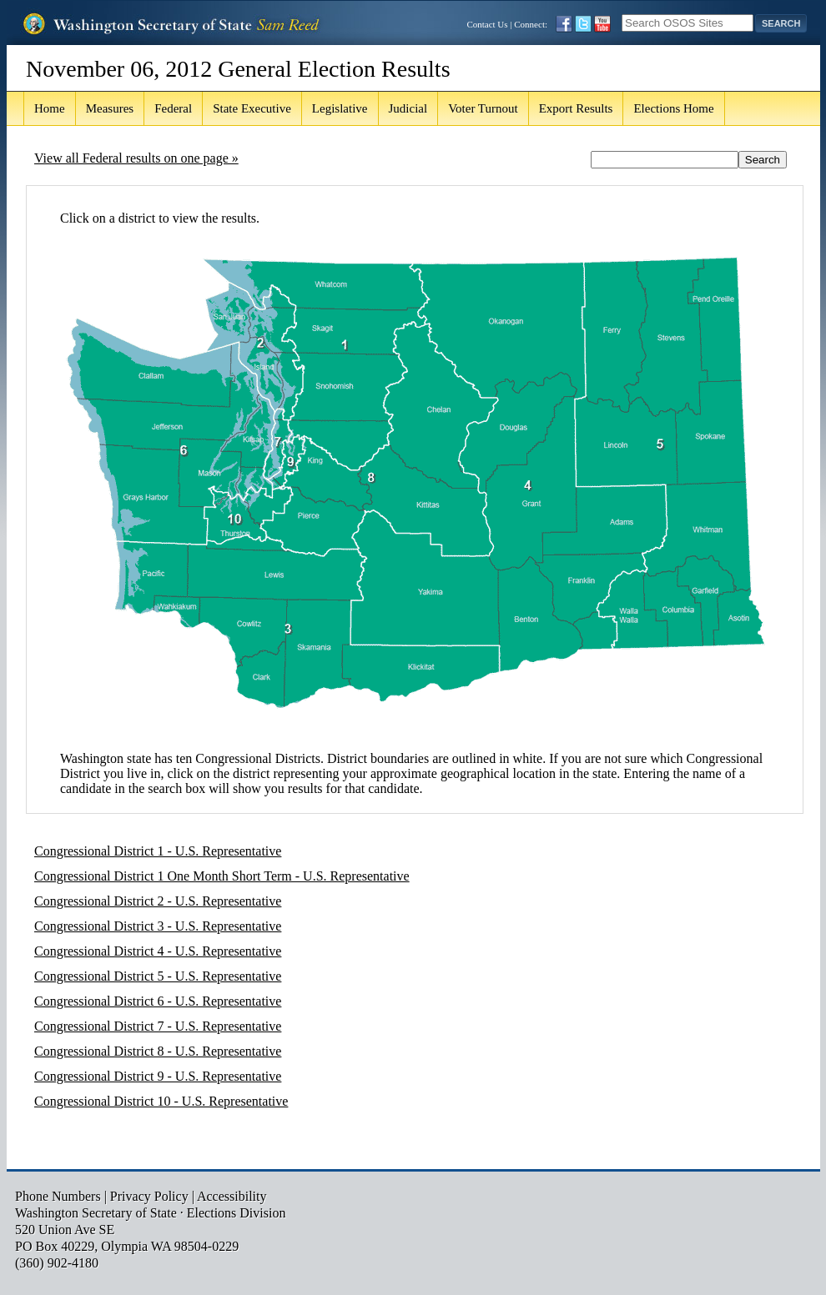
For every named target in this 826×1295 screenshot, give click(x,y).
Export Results (576, 108)
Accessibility (232, 1196)
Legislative (340, 108)
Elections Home (673, 108)
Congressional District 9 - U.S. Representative (157, 1076)
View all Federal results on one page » (136, 158)
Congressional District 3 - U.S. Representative (157, 926)
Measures (109, 108)
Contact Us (486, 24)
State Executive (252, 108)
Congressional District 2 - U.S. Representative (157, 901)
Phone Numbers (58, 1196)
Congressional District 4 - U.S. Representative (157, 951)
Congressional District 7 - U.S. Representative (157, 1026)
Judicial (408, 108)
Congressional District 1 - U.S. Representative (157, 851)
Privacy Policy (149, 1196)
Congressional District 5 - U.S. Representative (157, 976)
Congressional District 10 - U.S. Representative (161, 1101)
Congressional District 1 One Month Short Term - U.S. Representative (222, 876)
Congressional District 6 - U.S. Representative (157, 1001)
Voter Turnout (483, 108)
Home (49, 108)
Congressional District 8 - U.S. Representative (157, 1051)
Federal (173, 108)
